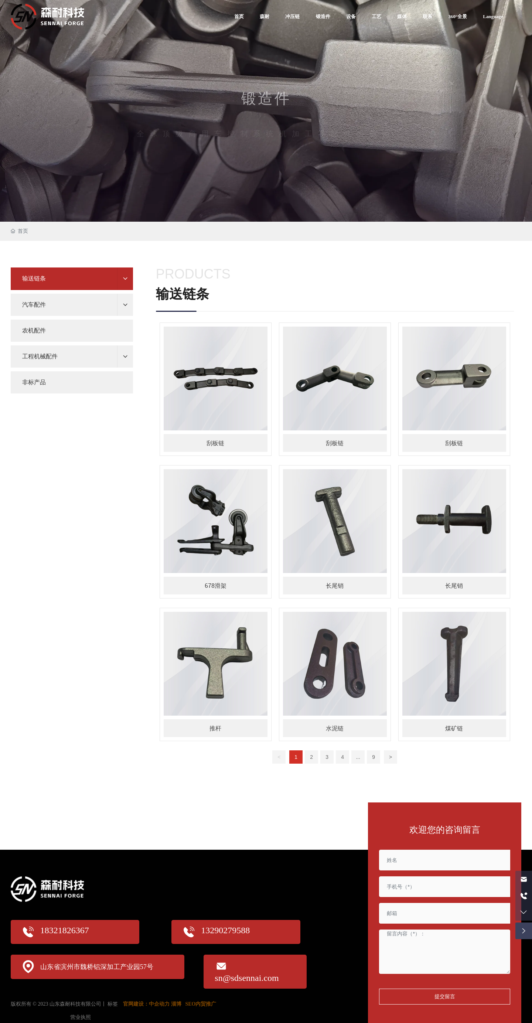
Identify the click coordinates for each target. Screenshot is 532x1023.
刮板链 (215, 443)
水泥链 (335, 728)
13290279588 (225, 930)
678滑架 (215, 586)
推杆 (215, 728)
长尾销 (335, 586)
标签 (113, 1004)
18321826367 (64, 930)
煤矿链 (454, 728)
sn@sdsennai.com (247, 978)
